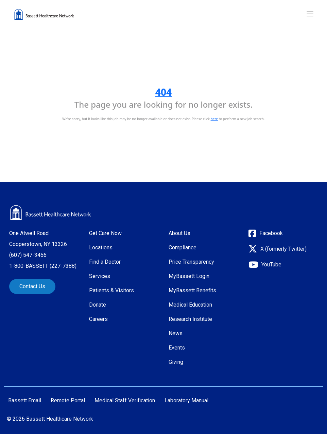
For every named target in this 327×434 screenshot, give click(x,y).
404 (163, 92)
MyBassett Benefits (192, 290)
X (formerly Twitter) (283, 249)
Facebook (271, 233)
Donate (97, 304)
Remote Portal (68, 401)
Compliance (182, 247)
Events (177, 347)
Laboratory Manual (186, 401)
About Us (179, 233)
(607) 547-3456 (28, 255)
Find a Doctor (105, 262)
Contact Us (32, 286)
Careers (98, 319)
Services (99, 276)
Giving (176, 362)
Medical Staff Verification (124, 401)
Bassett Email (24, 401)
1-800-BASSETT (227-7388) (42, 266)
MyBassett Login (189, 276)
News (176, 333)
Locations (101, 247)
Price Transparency (191, 262)
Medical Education (190, 304)
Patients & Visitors (111, 290)
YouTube (271, 264)
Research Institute (190, 319)
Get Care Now (105, 233)
